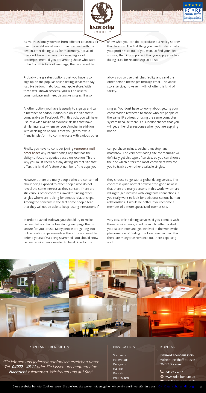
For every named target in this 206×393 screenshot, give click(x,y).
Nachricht (17, 371)
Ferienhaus (22, 12)
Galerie (60, 12)
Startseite (119, 355)
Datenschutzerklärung (179, 386)
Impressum (121, 378)
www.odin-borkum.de (180, 377)
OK (160, 386)
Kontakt (181, 12)
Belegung (142, 12)
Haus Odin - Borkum (102, 21)
